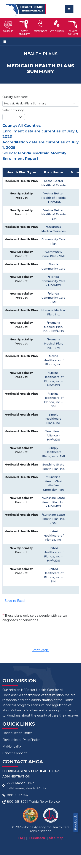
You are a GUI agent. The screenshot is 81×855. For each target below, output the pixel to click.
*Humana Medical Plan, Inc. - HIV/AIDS (53, 327)
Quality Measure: (15, 97)
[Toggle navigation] (69, 9)
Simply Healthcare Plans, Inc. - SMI (53, 452)
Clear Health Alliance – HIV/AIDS (53, 435)
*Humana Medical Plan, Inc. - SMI (53, 343)
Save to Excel (15, 601)
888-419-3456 (17, 795)
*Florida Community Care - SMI (53, 298)
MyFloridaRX (11, 746)
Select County (13, 110)
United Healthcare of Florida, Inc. (53, 535)
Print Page (40, 650)
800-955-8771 (17, 802)
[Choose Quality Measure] (40, 104)
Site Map (56, 838)
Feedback (75, 822)
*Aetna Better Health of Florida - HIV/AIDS (53, 197)
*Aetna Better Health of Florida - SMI (53, 214)
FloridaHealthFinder (17, 733)
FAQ (21, 838)
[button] (8, 27)
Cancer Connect (14, 753)
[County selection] (13, 117)
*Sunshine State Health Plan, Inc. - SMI (53, 519)
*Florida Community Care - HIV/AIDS (53, 281)
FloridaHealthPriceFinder (21, 740)
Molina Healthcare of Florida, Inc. (53, 360)
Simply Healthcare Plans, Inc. (53, 419)
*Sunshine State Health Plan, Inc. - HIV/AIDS (53, 502)
